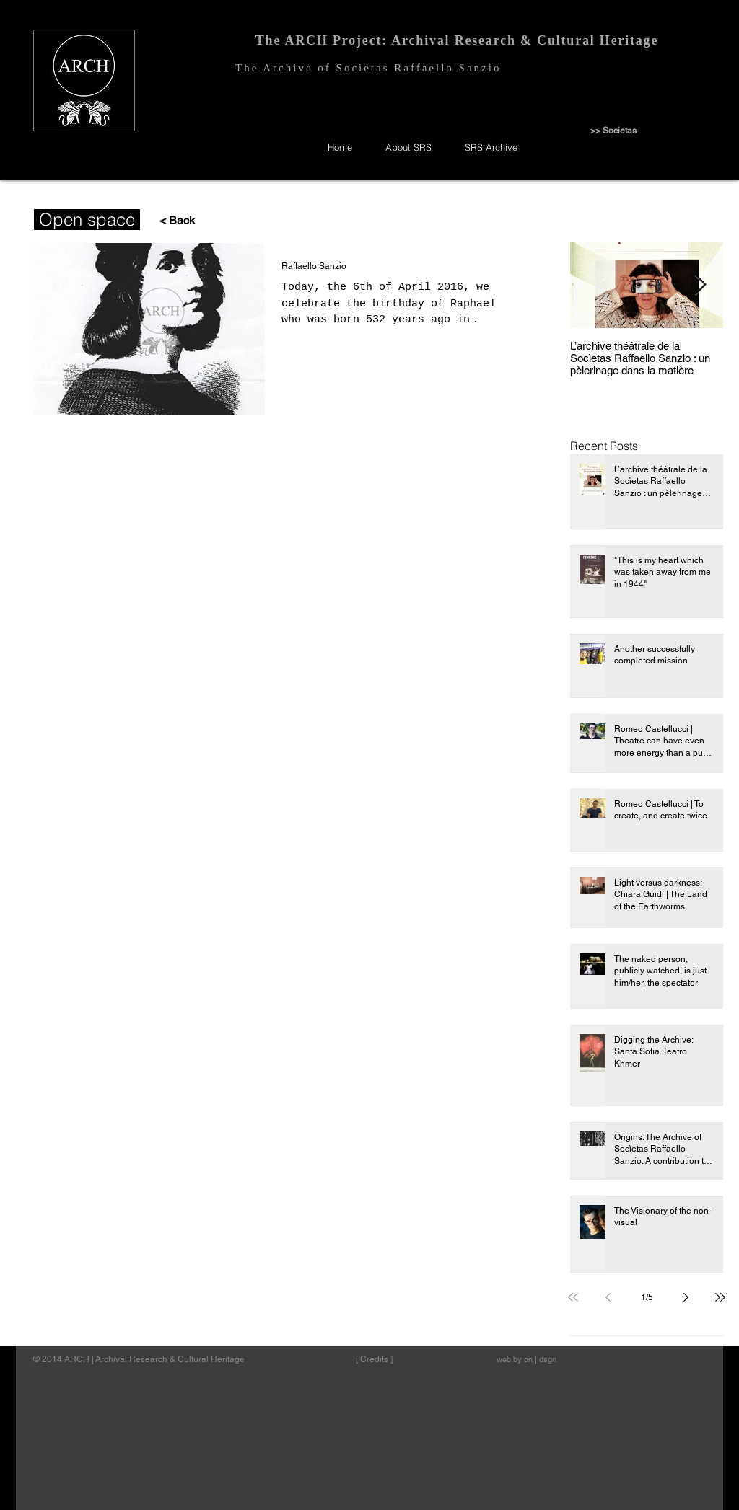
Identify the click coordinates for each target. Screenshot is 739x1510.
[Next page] (686, 1297)
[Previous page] (608, 1297)
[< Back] (171, 221)
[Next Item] (700, 285)
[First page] (573, 1297)
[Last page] (720, 1297)
